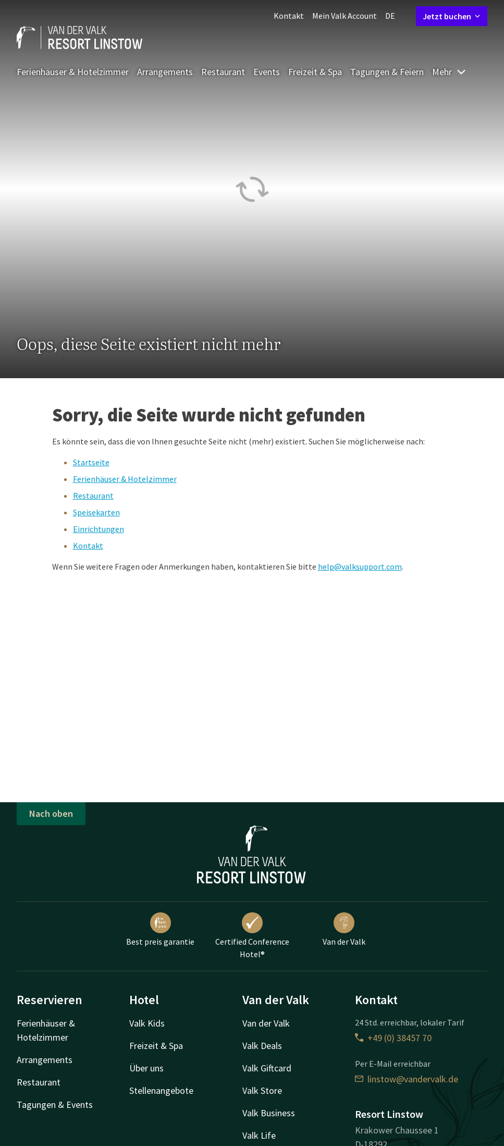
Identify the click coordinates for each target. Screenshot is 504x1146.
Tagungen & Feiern (387, 72)
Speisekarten (96, 512)
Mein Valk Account (344, 15)
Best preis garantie (160, 929)
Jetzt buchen (452, 16)
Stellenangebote (161, 1090)
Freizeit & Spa (315, 72)
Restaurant (223, 72)
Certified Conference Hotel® (252, 935)
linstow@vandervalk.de (406, 1079)
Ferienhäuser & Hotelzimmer (73, 72)
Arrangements (165, 72)
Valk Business (268, 1113)
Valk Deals (262, 1046)
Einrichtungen (98, 529)
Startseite (91, 462)
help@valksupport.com (360, 566)
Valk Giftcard (266, 1068)
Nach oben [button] (51, 813)
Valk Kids (147, 1023)
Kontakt (289, 15)
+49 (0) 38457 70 (393, 1038)
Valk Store (262, 1090)
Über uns (146, 1068)
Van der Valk (344, 929)
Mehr (449, 72)
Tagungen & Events (55, 1105)
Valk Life (259, 1135)
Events (266, 72)
